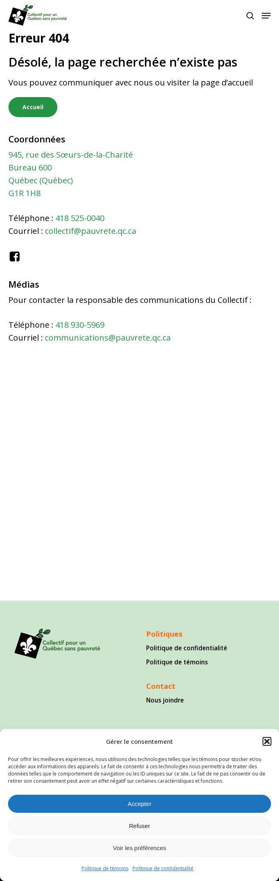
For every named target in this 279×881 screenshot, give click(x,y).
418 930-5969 (79, 324)
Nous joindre (165, 700)
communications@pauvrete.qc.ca (108, 337)
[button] (267, 741)
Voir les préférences (139, 847)
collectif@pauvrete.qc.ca (90, 230)
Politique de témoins (104, 868)
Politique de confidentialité (162, 868)
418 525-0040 (79, 218)
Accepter (139, 803)
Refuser (139, 825)
